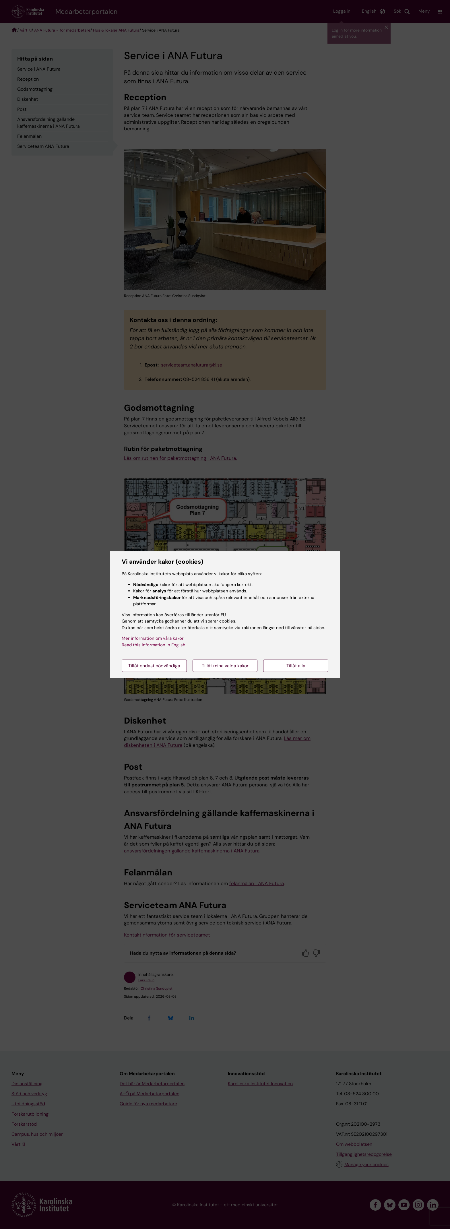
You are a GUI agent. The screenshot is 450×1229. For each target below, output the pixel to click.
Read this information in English (153, 645)
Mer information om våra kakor (153, 638)
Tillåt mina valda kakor (225, 666)
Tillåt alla (295, 666)
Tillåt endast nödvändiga (154, 666)
